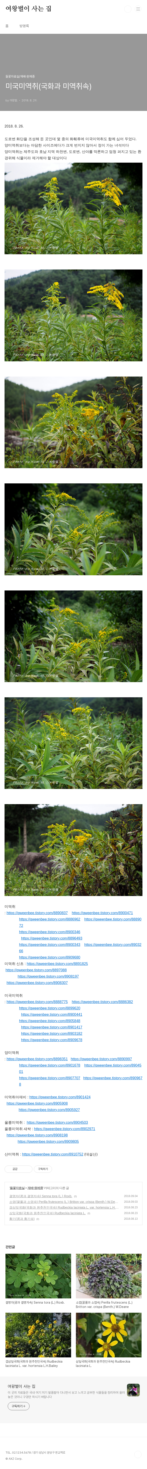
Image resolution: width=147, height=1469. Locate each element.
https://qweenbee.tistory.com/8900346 (49, 932)
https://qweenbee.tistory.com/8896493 (51, 938)
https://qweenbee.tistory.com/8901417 (51, 1027)
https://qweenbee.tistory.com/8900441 (51, 1014)
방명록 (24, 26)
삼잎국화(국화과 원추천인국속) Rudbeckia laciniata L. (47, 1213)
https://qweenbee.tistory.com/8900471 (102, 913)
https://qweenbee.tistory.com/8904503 (57, 1122)
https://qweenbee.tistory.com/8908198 (37, 1135)
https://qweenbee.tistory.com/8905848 (49, 1021)
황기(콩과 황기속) (22, 1219)
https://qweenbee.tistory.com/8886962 (49, 919)
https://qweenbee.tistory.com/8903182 (51, 1034)
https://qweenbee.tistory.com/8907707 (49, 1078)
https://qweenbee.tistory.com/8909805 (48, 1141)
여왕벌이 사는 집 (28, 9)
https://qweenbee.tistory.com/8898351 (37, 1059)
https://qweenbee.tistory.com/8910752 (52, 1154)
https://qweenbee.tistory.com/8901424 (59, 1097)
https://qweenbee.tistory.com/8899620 (49, 1008)
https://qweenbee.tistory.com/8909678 (51, 1040)
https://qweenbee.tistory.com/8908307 (37, 983)
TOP (138, 1454)
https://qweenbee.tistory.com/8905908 (37, 1103)
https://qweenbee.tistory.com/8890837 (37, 913)
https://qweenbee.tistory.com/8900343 (49, 945)
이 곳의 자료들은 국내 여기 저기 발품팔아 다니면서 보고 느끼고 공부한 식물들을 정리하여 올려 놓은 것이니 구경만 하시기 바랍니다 (66, 1395)
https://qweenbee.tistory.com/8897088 (36, 970)
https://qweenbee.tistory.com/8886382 (102, 1002)
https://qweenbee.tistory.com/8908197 (48, 976)
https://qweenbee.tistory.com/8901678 (49, 1065)
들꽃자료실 (17, 1188)
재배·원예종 (35, 1188)
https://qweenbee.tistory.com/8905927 (49, 1110)
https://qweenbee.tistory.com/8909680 (49, 957)
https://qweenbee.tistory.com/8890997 (101, 1059)
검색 (128, 9)
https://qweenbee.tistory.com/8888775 (37, 1002)
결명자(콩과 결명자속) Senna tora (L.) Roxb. (40, 1196)
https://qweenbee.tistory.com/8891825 (57, 964)
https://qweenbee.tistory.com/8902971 (64, 1129)
